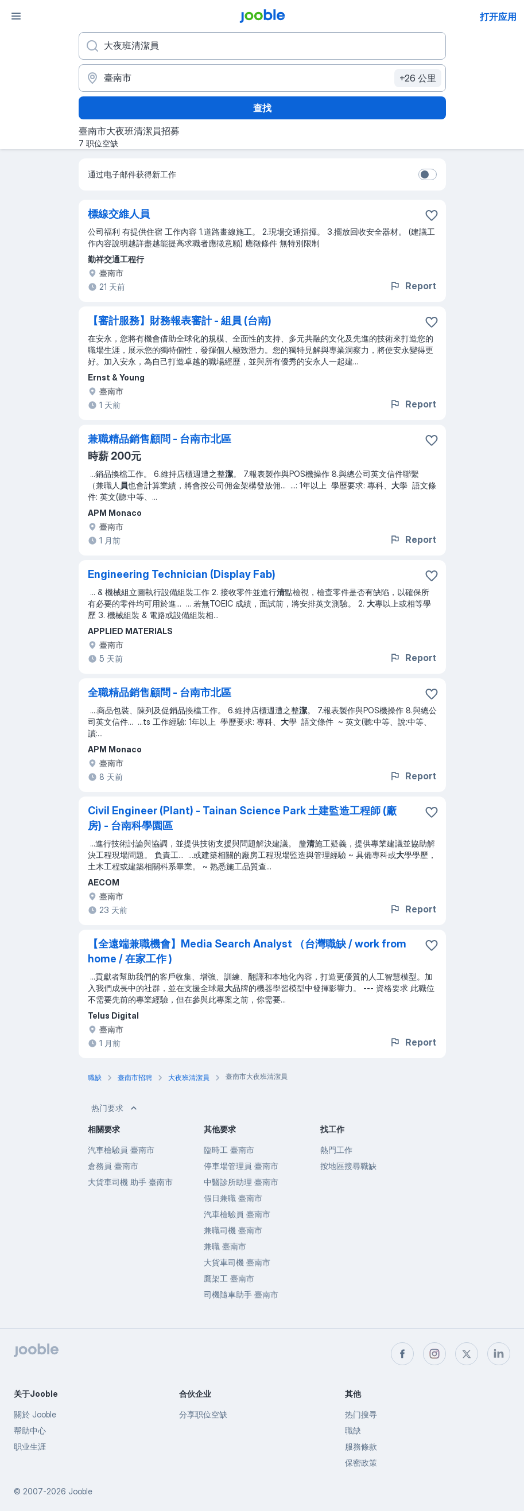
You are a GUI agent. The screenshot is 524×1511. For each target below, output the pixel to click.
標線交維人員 (119, 214)
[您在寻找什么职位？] (262, 46)
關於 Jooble (35, 1414)
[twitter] (466, 1353)
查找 (262, 108)
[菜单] (16, 16)
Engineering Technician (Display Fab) (181, 574)
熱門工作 (336, 1150)
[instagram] (434, 1353)
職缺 (353, 1430)
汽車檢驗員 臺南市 (121, 1150)
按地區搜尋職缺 (348, 1166)
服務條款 (361, 1446)
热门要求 (115, 1108)
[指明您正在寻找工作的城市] (262, 78)
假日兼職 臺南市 (233, 1198)
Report (412, 286)
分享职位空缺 (203, 1414)
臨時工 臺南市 (229, 1150)
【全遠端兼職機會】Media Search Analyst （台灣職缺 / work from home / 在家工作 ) (247, 951)
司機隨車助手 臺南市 (241, 1294)
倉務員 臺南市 (113, 1166)
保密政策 (361, 1462)
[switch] (427, 174)
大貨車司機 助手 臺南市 (130, 1182)
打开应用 (498, 16)
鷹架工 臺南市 (229, 1278)
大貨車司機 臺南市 (237, 1262)
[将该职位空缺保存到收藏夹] (431, 215)
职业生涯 (30, 1446)
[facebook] (402, 1353)
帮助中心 (30, 1430)
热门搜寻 (361, 1414)
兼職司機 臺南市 (233, 1230)
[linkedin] (498, 1353)
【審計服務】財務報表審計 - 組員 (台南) (179, 320)
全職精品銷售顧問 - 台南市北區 (159, 692)
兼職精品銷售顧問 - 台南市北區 (159, 439)
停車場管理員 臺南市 (241, 1166)
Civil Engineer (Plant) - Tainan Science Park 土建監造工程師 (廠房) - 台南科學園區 (242, 818)
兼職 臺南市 (225, 1246)
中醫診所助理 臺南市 (241, 1182)
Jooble (80, 1491)
